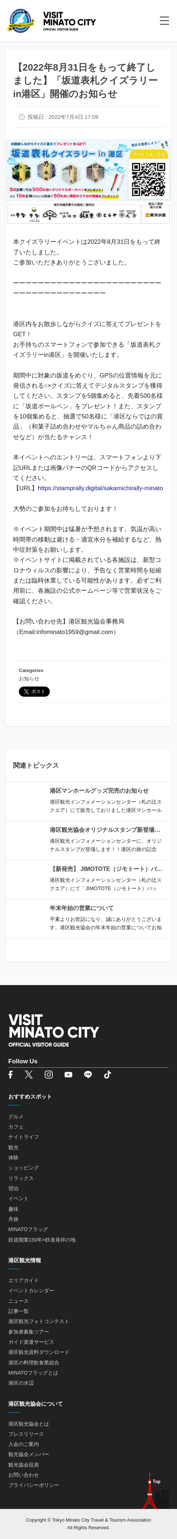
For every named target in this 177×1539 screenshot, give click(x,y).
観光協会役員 (23, 1465)
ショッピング (23, 1168)
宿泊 (13, 1188)
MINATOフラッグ (28, 1229)
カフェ (16, 1127)
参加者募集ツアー (28, 1332)
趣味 (13, 1209)
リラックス (21, 1178)
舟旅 (13, 1219)
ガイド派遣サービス (31, 1342)
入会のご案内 (23, 1444)
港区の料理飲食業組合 (33, 1362)
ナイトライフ (23, 1137)
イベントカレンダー (31, 1290)
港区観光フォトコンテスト (38, 1321)
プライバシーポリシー (33, 1485)
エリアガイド (23, 1280)
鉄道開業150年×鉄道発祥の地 (42, 1240)
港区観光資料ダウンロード (38, 1352)
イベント (18, 1198)
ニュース (18, 1301)
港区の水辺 (21, 1383)
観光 (13, 1147)
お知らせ (29, 678)
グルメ (16, 1116)
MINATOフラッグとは (33, 1373)
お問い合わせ (23, 1475)
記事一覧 (18, 1311)
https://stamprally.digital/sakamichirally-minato (100, 488)
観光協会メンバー (28, 1454)
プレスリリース (26, 1434)
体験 (13, 1157)
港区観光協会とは (28, 1424)
